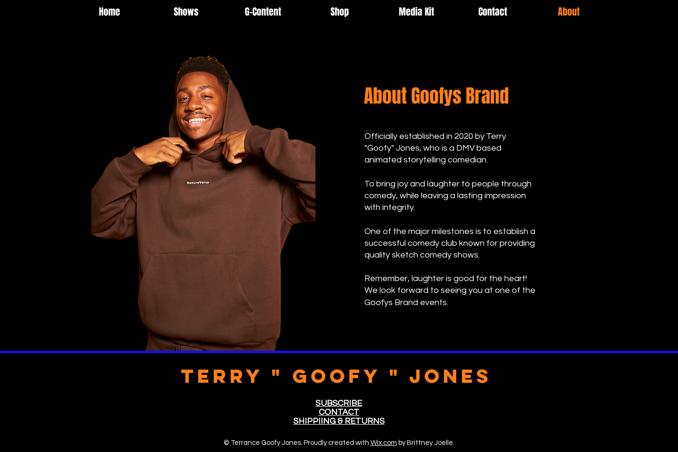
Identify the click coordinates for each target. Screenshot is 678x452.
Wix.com (384, 442)
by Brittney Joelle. (425, 442)
